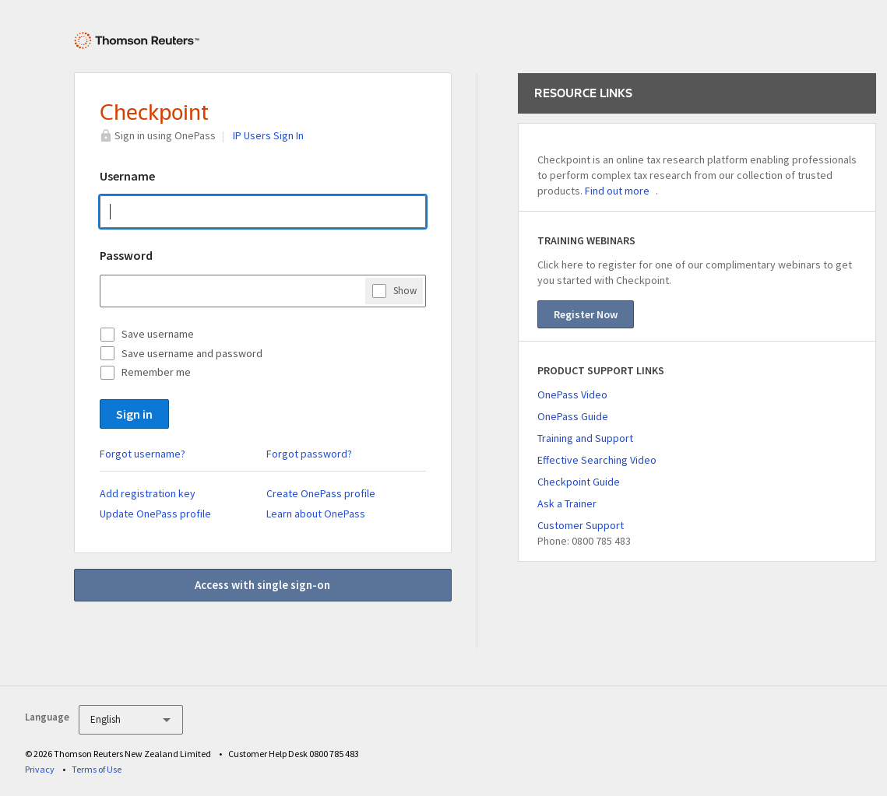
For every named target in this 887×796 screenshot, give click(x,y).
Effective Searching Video (596, 460)
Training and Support (585, 438)
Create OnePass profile (320, 493)
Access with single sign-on (262, 584)
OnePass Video (572, 394)
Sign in (134, 414)
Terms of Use (96, 769)
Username (127, 176)
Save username (157, 334)
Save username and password (191, 353)
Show (405, 290)
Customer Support (580, 525)
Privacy (40, 769)
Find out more (617, 191)
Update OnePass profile (155, 514)
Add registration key (147, 493)
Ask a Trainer (567, 503)
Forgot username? (142, 454)
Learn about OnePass (315, 514)
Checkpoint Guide (578, 482)
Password (126, 255)
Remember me (156, 372)
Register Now (586, 314)
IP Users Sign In (268, 135)
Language (47, 717)
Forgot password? (309, 454)
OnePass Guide (572, 416)
